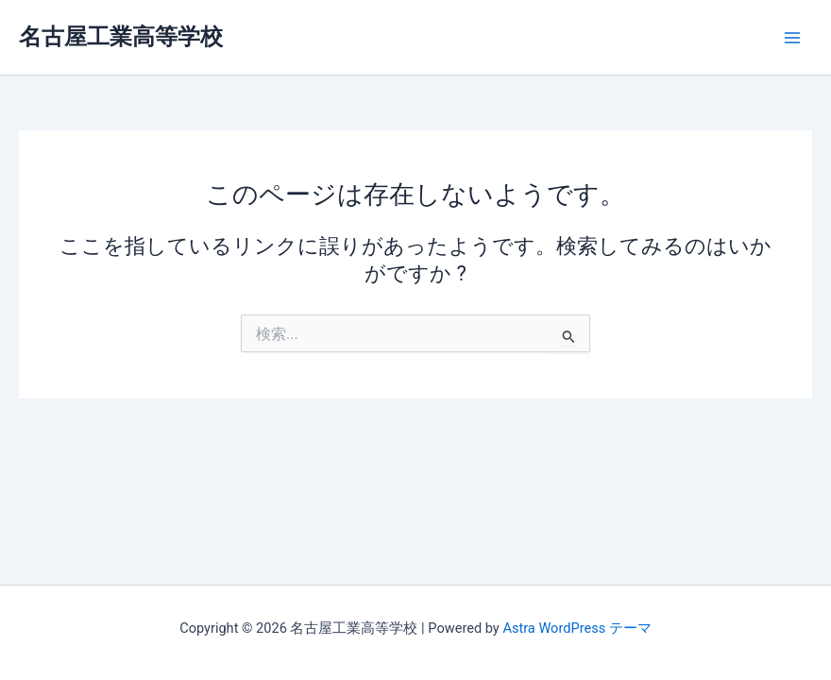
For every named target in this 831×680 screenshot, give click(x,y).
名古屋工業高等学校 (121, 37)
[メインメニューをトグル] (792, 38)
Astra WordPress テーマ (576, 628)
